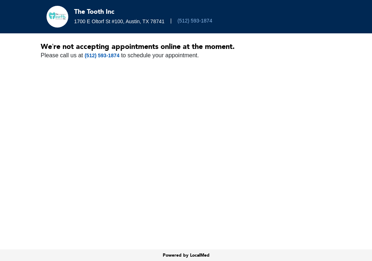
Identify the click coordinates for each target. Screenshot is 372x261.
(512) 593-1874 (194, 21)
